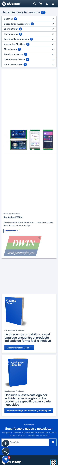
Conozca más (11, 231)
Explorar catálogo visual (19, 348)
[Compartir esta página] (5, 451)
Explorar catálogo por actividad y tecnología (29, 411)
